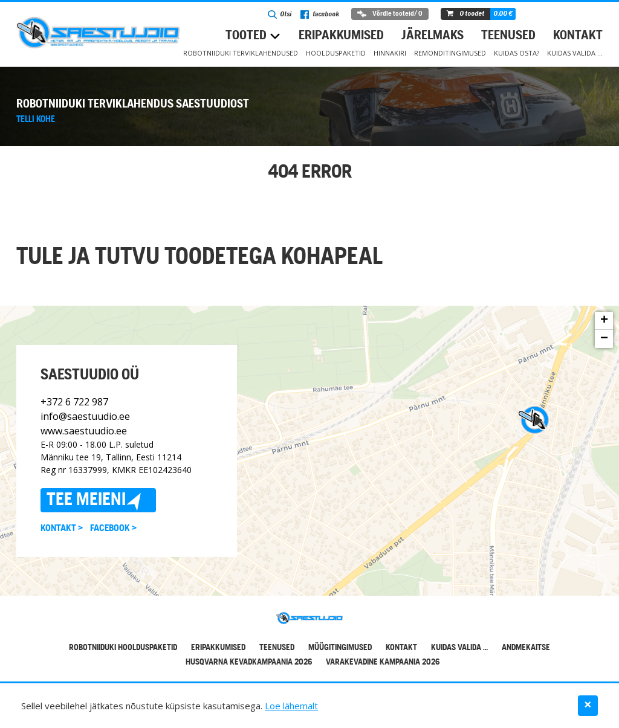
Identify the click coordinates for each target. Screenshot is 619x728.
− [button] (604, 339)
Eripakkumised (341, 36)
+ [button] (604, 321)
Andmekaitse (526, 648)
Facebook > (113, 528)
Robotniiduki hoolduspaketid (123, 648)
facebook (319, 14)
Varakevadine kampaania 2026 (382, 662)
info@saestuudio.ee (85, 415)
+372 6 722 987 (74, 401)
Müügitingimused (340, 648)
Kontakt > (62, 528)
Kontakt (578, 36)
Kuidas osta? (516, 52)
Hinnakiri (390, 52)
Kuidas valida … (575, 52)
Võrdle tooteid (390, 13)
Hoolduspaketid (336, 52)
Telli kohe (35, 119)
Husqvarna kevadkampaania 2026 (249, 662)
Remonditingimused (450, 52)
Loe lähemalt (291, 706)
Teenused (508, 36)
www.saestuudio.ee (84, 430)
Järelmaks (432, 36)
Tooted (246, 36)
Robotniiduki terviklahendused (240, 52)
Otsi (279, 14)
